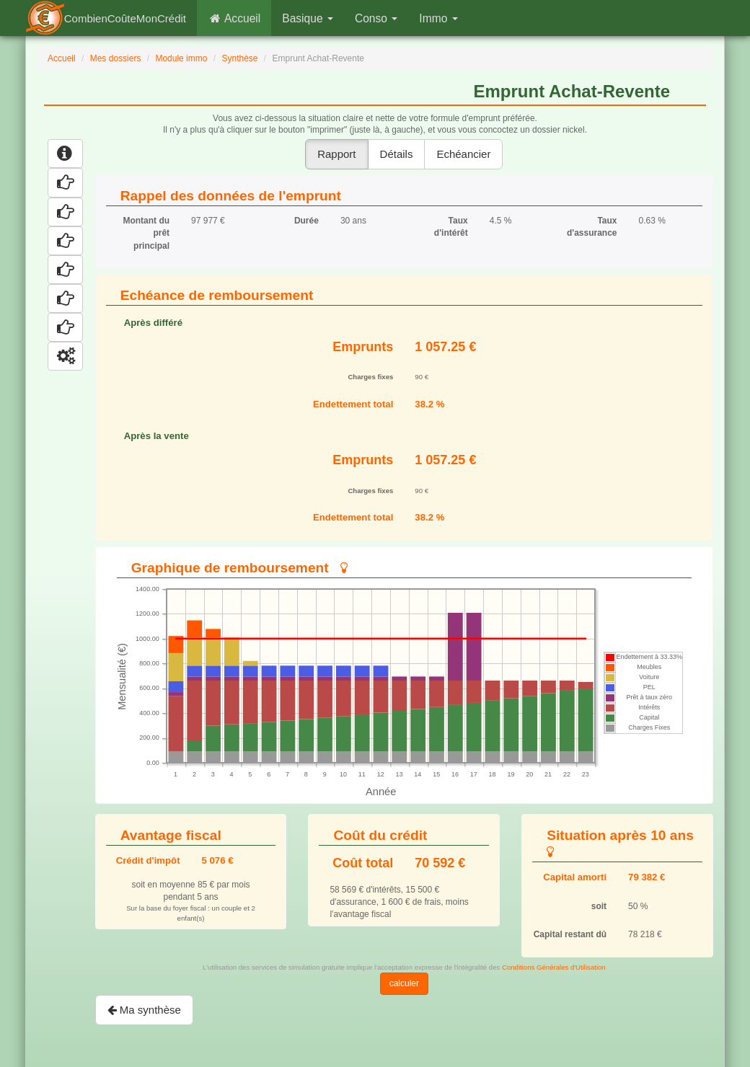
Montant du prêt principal (146, 233)
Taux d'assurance (592, 227)
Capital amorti (574, 877)
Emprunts (362, 347)
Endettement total (353, 404)
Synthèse (239, 58)
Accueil (234, 18)
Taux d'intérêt (451, 227)
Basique (307, 18)
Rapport (336, 154)
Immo (438, 18)
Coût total (362, 863)
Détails (396, 154)
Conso (376, 18)
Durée (306, 221)
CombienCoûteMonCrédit (125, 18)
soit (598, 906)
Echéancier (463, 154)
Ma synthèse (144, 1010)
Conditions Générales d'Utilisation (554, 967)
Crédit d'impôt (148, 860)
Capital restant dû (570, 934)
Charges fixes (370, 377)
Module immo (181, 58)
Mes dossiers (115, 58)
